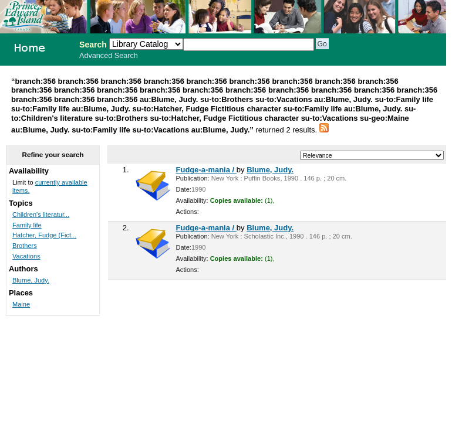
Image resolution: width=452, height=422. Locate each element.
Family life (27, 225)
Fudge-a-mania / (206, 169)
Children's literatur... (40, 214)
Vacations (26, 256)
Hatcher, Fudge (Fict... (44, 235)
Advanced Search (108, 56)
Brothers (24, 245)
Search (93, 44)
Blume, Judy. (270, 169)
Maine (21, 304)
